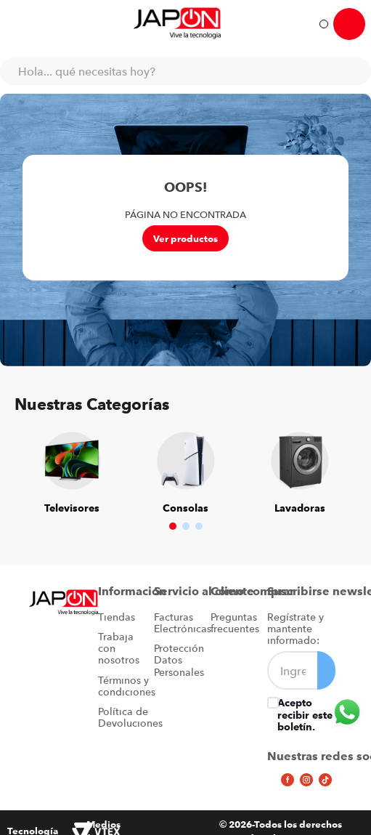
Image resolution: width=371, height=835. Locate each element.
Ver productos (185, 238)
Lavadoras (299, 508)
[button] (172, 526)
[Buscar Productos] (353, 71)
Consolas (185, 508)
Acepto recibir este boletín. (305, 714)
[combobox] (185, 71)
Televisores (71, 508)
